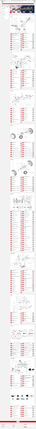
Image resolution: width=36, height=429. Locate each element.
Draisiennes (12, 1)
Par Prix (17, 14)
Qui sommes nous (3, 424)
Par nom (14, 14)
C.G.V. (2, 425)
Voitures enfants (8, 1)
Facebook (34, 0)
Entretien (17, 1)
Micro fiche (22, 1)
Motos (4, 1)
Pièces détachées (14, 1)
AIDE (32, 0)
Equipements (20, 1)
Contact (13, 426)
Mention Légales (3, 426)
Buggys (10, 1)
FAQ (13, 424)
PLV (18, 1)
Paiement (14, 425)
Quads (5, 1)
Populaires (12, 14)
